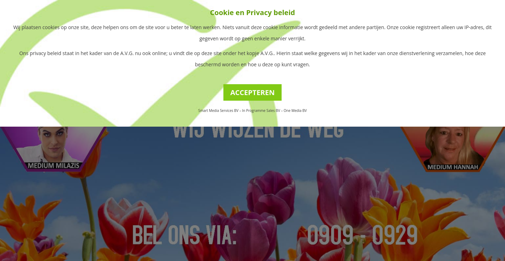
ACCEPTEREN (252, 92)
